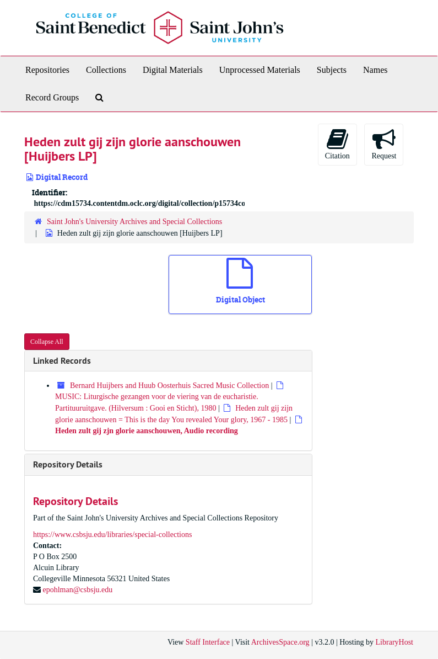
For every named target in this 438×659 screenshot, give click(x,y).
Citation (337, 143)
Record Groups (52, 97)
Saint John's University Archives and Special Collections (134, 221)
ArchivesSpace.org (280, 642)
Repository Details (67, 464)
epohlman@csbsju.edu (78, 590)
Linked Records (62, 360)
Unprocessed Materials (259, 70)
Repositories (47, 70)
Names (375, 70)
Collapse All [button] (46, 342)
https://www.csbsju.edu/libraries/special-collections (112, 534)
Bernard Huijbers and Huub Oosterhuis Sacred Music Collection (169, 385)
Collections (106, 70)
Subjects (332, 70)
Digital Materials (173, 70)
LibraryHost (394, 642)
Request (383, 143)
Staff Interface (208, 642)
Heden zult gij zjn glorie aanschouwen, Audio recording (146, 431)
